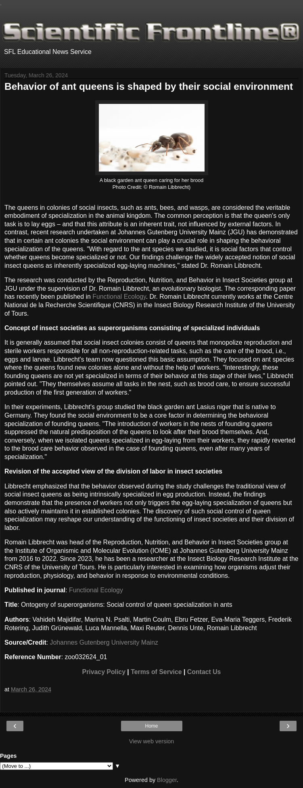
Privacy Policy (103, 671)
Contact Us (204, 671)
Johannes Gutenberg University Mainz (104, 642)
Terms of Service (156, 671)
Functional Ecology (119, 296)
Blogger (167, 780)
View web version (151, 741)
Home (151, 726)
